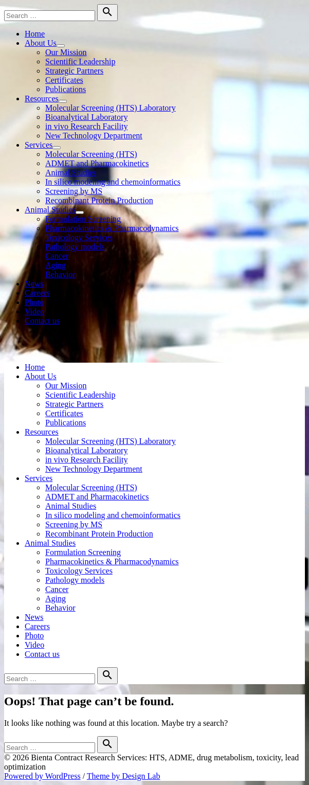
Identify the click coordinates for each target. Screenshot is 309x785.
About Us (41, 43)
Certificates (64, 80)
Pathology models (74, 246)
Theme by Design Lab (123, 776)
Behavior (60, 274)
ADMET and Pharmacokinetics (97, 163)
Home (35, 33)
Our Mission (65, 52)
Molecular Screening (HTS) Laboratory (110, 107)
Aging (55, 265)
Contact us (42, 320)
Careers (37, 293)
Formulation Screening (83, 219)
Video (34, 311)
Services (38, 144)
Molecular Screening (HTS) (91, 154)
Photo (34, 302)
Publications (65, 89)
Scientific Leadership (80, 61)
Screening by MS (73, 191)
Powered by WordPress (42, 776)
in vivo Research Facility (86, 126)
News (34, 283)
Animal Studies (70, 172)
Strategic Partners (74, 70)
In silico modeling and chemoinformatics (112, 181)
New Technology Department (93, 135)
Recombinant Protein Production (99, 200)
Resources (42, 98)
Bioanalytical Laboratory (86, 117)
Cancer (56, 256)
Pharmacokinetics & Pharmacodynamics (111, 228)
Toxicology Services (79, 237)
